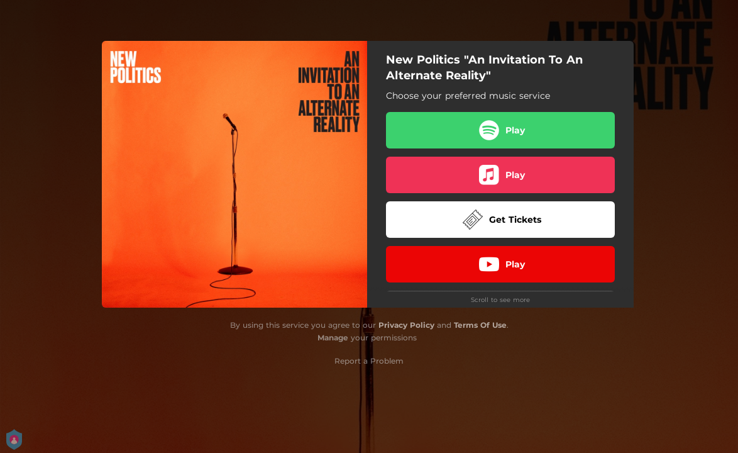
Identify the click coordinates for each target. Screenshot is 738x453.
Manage (332, 337)
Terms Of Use (480, 325)
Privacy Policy (406, 325)
